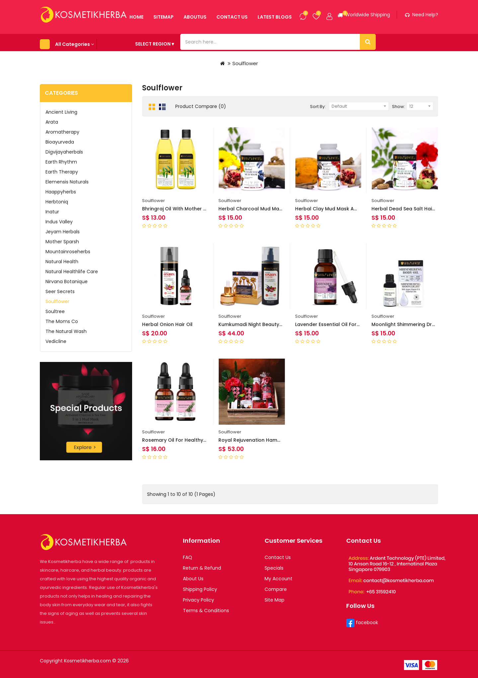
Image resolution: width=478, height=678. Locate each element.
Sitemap (141, 39)
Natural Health (61, 260)
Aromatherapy (62, 130)
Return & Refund (202, 566)
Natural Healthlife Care (71, 270)
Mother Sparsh (62, 240)
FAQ (187, 556)
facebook (366, 621)
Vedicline (55, 340)
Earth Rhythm (61, 160)
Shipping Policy (200, 588)
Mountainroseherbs (67, 250)
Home (114, 39)
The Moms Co (61, 320)
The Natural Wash (66, 330)
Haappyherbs (60, 190)
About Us (193, 577)
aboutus (172, 39)
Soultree (55, 310)
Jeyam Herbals (62, 230)
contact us (209, 39)
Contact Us (278, 556)
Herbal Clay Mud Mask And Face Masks (342, 207)
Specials (274, 566)
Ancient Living (61, 110)
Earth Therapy (61, 170)
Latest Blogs (252, 39)
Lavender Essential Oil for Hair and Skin (342, 323)
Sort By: (318, 105)
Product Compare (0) (200, 105)
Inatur (52, 210)
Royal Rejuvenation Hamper (251, 438)
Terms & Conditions (206, 609)
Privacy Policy (198, 598)
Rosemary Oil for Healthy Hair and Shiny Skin (195, 438)
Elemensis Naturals (67, 180)
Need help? (421, 14)
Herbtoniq (56, 200)
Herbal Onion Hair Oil (167, 323)
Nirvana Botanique (66, 280)
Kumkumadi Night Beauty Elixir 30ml (261, 323)
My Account (278, 577)
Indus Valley (59, 220)
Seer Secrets (60, 290)
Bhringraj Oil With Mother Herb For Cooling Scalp (200, 207)
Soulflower (245, 61)
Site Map (274, 598)
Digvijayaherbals (64, 150)
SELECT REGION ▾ (323, 39)
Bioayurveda (59, 140)
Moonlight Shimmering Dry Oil (406, 323)
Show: (398, 105)
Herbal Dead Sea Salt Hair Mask (409, 207)
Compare (276, 588)
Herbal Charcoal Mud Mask (251, 207)
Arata (51, 120)
